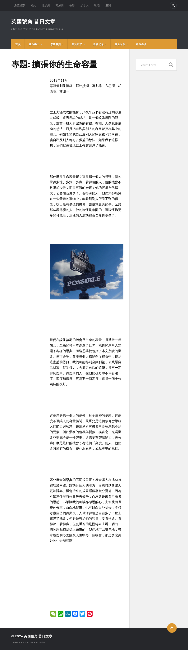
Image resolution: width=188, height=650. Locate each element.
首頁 (18, 44)
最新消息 (98, 44)
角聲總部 (19, 5)
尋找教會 (141, 44)
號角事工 (34, 44)
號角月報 (120, 44)
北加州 (46, 5)
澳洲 (108, 5)
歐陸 (97, 5)
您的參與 (55, 44)
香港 (72, 5)
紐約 (33, 5)
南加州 (60, 5)
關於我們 (77, 44)
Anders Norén (35, 642)
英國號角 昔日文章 (33, 21)
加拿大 (84, 5)
